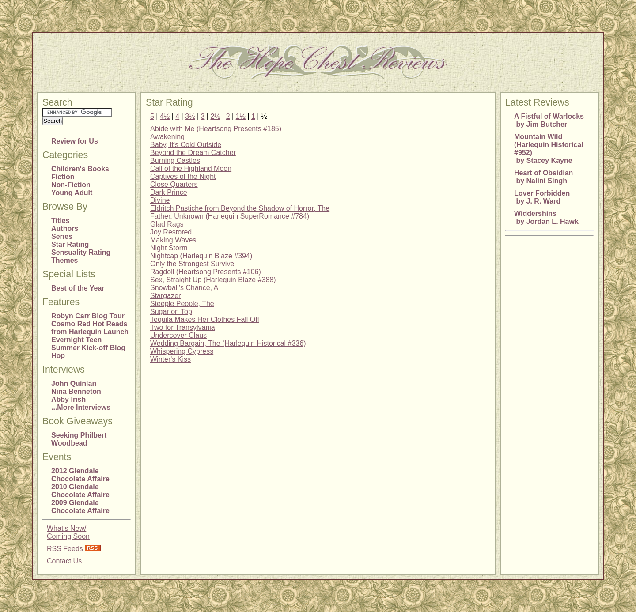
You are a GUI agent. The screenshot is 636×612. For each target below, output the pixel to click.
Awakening (167, 136)
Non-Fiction (71, 185)
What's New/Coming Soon (68, 532)
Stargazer (165, 295)
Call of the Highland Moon (190, 168)
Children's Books (80, 169)
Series (61, 236)
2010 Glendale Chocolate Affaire (80, 491)
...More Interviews (80, 407)
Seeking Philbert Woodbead (78, 439)
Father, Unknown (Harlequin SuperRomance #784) (229, 216)
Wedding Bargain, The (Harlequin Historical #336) (228, 343)
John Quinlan (73, 383)
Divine (160, 200)
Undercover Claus (178, 335)
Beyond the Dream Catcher (193, 152)
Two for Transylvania (182, 327)
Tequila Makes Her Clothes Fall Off (204, 319)
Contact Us (64, 561)
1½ (241, 116)
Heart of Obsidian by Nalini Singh (543, 177)
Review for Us (74, 141)
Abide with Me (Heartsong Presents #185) (215, 128)
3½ (190, 116)
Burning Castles (175, 160)
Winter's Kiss (170, 359)
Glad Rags (167, 224)
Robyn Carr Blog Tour (88, 316)
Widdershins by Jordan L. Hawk (546, 217)
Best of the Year (78, 288)
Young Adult (71, 192)
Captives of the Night (183, 176)
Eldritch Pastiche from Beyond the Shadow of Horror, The (239, 208)
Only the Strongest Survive (192, 264)
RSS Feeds (65, 548)
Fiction (62, 177)
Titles (60, 220)
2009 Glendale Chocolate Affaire (80, 506)
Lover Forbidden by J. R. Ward (542, 197)
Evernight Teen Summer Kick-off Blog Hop (88, 347)
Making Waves (173, 240)
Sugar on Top (171, 311)
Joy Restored (171, 232)
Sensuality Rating (80, 252)
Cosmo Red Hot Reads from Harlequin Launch (90, 328)
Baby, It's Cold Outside (185, 144)
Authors (64, 228)
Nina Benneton (76, 391)
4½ (165, 116)
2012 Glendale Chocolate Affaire (80, 475)
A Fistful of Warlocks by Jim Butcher (549, 120)
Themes (64, 260)
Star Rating (70, 244)
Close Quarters (174, 184)
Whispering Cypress (181, 351)
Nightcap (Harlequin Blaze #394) (201, 256)
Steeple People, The (182, 303)
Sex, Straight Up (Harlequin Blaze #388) (213, 279)
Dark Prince (168, 192)
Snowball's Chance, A (184, 287)
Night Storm (168, 248)
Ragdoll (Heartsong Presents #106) (205, 272)
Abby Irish (68, 399)
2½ (215, 116)
